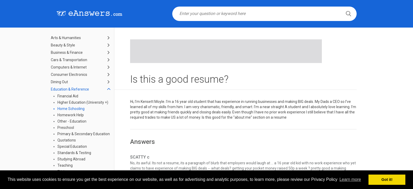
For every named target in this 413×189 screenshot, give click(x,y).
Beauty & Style (63, 45)
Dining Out (59, 82)
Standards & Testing (74, 153)
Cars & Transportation (69, 60)
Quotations (66, 140)
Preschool (65, 127)
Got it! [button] (386, 179)
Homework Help (70, 115)
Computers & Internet (69, 67)
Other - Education (71, 121)
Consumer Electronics (69, 74)
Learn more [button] (350, 179)
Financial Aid (67, 96)
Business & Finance (67, 52)
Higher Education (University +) (82, 102)
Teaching (65, 165)
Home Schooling (71, 109)
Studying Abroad (71, 159)
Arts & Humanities (66, 38)
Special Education (72, 146)
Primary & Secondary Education (83, 134)
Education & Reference (70, 89)
